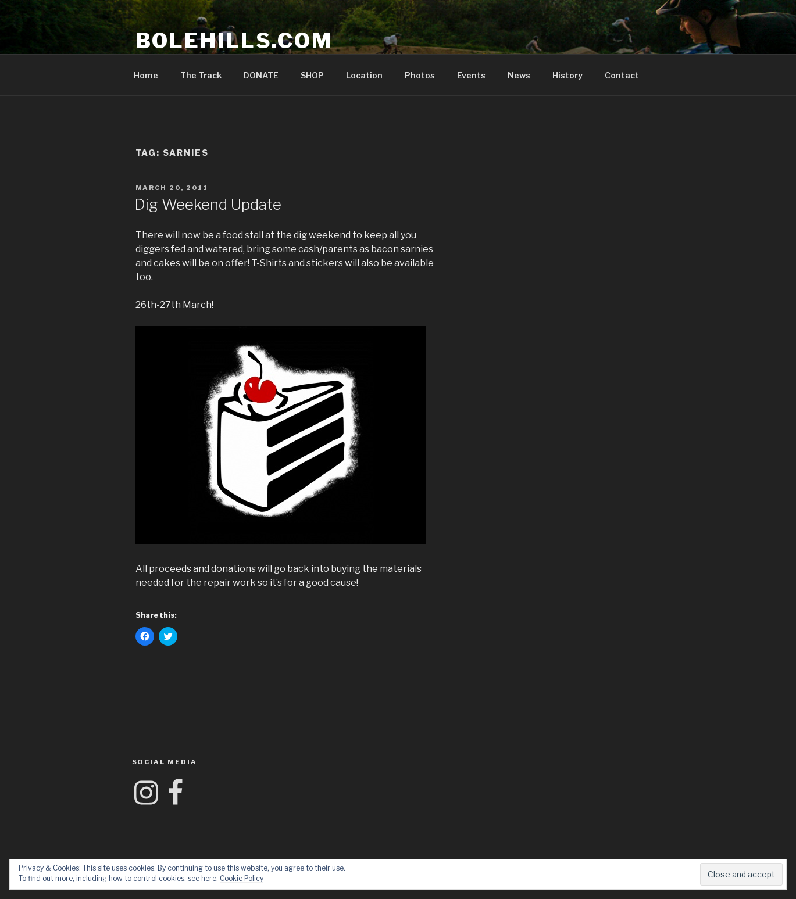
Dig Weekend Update (207, 204)
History (567, 75)
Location (364, 75)
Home (146, 75)
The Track (201, 75)
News (519, 75)
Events (471, 75)
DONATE (261, 75)
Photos (420, 75)
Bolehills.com (234, 40)
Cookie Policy (241, 878)
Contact (622, 75)
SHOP (312, 75)
